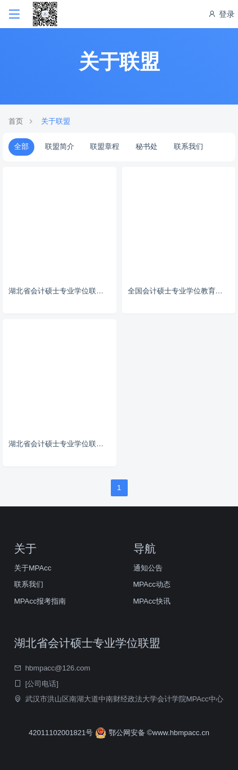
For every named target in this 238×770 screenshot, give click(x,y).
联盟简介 (59, 146)
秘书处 (147, 146)
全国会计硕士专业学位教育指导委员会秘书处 (182, 291)
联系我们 (188, 146)
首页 (15, 121)
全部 (21, 146)
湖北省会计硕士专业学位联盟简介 (62, 291)
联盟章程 (104, 146)
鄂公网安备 (121, 732)
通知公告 (148, 568)
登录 (221, 14)
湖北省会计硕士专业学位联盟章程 (62, 444)
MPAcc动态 (151, 584)
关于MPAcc (32, 568)
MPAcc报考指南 (40, 601)
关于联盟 (55, 121)
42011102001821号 (62, 732)
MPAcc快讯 (151, 601)
